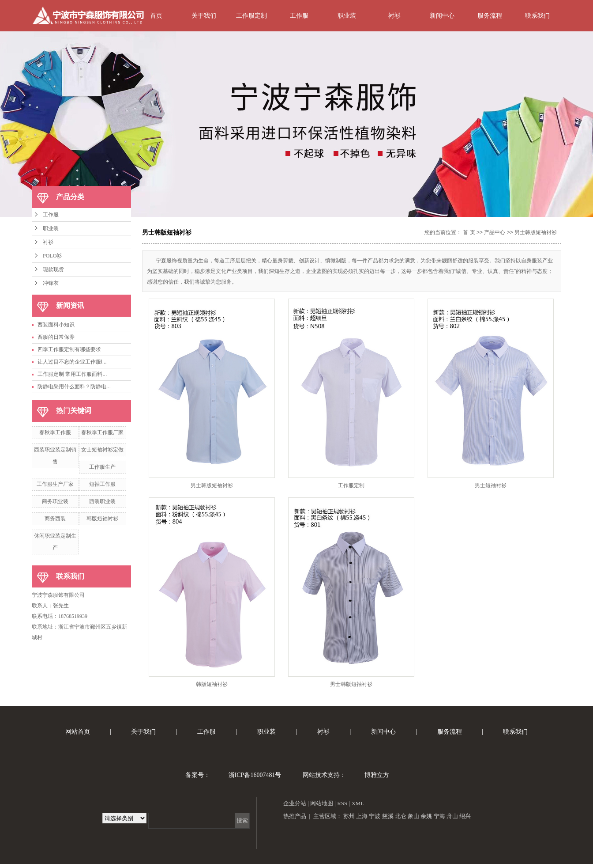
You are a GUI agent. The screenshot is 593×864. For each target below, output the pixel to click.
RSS (342, 803)
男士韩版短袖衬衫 (535, 232)
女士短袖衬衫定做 (102, 450)
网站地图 (321, 803)
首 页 (469, 232)
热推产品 (294, 816)
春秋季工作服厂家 (102, 432)
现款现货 (53, 269)
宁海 (439, 816)
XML (357, 803)
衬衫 (394, 15)
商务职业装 (55, 501)
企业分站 (294, 803)
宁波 (374, 816)
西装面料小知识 (56, 325)
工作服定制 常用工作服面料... (72, 374)
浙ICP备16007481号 (255, 775)
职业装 (347, 15)
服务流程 (489, 15)
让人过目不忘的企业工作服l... (72, 362)
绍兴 (465, 816)
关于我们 (203, 15)
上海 (362, 816)
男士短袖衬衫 (491, 485)
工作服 (299, 15)
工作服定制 (251, 15)
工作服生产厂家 (55, 484)
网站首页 (77, 731)
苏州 (349, 816)
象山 (413, 816)
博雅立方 (376, 775)
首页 (156, 15)
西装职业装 (102, 501)
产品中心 (494, 232)
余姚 (426, 816)
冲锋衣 (51, 283)
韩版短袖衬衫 (102, 518)
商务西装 (55, 518)
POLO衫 (52, 256)
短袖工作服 (102, 484)
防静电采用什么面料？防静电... (74, 386)
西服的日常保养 (56, 337)
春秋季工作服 (55, 432)
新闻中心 (442, 15)
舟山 (452, 816)
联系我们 (537, 15)
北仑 (400, 816)
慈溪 (388, 816)
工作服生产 (102, 467)
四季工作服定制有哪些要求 (69, 349)
